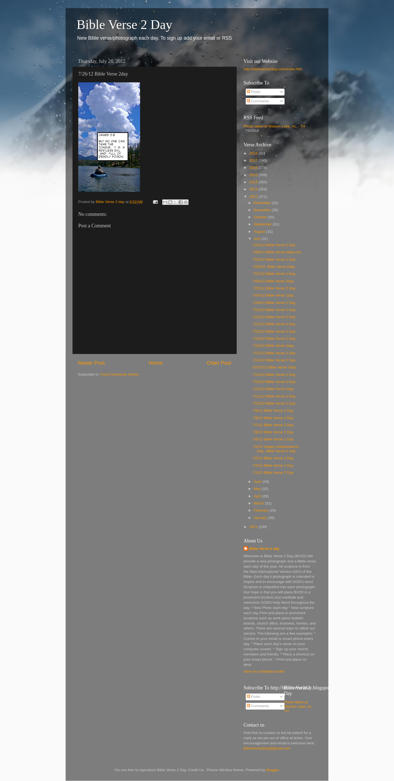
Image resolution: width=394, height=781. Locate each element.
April (258, 496)
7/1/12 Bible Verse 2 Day (273, 473)
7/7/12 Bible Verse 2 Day (273, 425)
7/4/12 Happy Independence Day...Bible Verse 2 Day (276, 449)
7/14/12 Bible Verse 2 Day (274, 375)
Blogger (272, 770)
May (258, 489)
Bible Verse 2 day (264, 549)
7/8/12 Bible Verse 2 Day (273, 418)
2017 (254, 160)
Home (156, 363)
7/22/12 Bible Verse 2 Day (274, 317)
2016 (254, 168)
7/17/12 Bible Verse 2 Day (274, 353)
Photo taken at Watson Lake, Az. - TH (274, 126)
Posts (253, 92)
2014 (254, 182)
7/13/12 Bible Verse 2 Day (274, 382)
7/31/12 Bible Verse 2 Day (274, 245)
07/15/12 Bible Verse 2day (274, 367)
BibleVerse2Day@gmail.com (267, 748)
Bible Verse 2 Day (124, 24)
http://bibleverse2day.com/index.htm (273, 69)
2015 (254, 175)
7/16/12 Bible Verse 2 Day (274, 360)
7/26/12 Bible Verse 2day (273, 281)
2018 (254, 153)
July (257, 239)
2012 (254, 196)
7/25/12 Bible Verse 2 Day (274, 288)
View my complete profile (264, 671)
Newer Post (91, 363)
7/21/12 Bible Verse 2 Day (274, 324)
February (262, 510)
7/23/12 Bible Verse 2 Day (274, 310)
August (260, 232)
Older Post (219, 363)
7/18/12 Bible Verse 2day (273, 346)
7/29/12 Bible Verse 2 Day (274, 259)
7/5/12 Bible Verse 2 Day (273, 439)
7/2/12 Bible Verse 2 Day (273, 465)
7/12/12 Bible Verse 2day (273, 389)
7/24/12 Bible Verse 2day (273, 295)
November (263, 210)
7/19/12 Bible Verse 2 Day (274, 338)
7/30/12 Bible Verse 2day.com (277, 252)
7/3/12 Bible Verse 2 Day (273, 458)
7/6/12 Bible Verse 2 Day (273, 432)
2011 (254, 527)
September (263, 224)
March (259, 503)
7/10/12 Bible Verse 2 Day (274, 403)
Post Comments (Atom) (120, 374)
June (258, 482)
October (261, 217)
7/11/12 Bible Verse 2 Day (274, 396)
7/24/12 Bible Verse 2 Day (274, 303)
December (263, 203)
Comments (258, 101)
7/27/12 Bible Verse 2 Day (274, 274)
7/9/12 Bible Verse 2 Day (273, 410)
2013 (254, 189)
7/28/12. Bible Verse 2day (274, 267)
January (261, 518)
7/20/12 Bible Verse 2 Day (274, 331)
